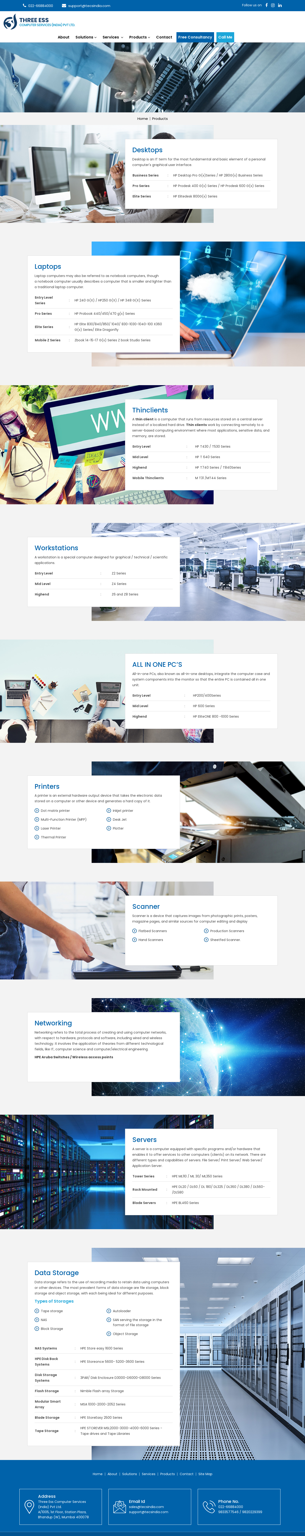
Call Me (273, 21)
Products (186, 21)
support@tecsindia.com (86, 5)
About (112, 21)
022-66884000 (38, 5)
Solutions (132, 21)
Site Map (205, 1463)
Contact (212, 21)
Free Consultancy (243, 21)
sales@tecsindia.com (146, 1496)
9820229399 (252, 1501)
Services (159, 21)
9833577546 (228, 1501)
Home (142, 107)
